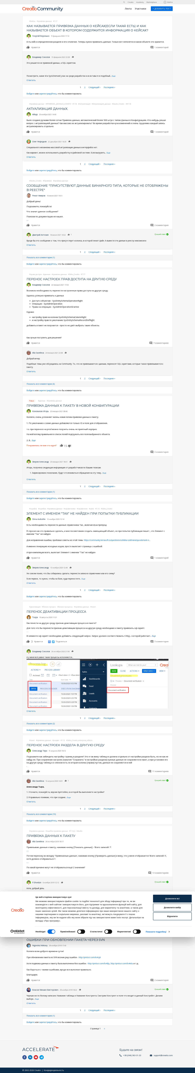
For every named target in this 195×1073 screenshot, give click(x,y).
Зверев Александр (40, 461)
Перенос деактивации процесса (59, 611)
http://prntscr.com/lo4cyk (91, 956)
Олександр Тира (39, 750)
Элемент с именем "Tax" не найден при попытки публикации (88, 513)
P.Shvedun (36, 882)
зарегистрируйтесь (49, 93)
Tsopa (35, 617)
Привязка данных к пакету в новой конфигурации (77, 405)
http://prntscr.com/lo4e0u (125, 963)
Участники (140, 8)
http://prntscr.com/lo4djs (99, 963)
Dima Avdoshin (39, 519)
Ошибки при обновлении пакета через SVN (69, 939)
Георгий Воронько (40, 36)
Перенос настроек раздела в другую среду (69, 745)
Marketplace (152, 2)
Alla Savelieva (38, 352)
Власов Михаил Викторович (45, 989)
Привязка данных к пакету (53, 835)
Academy (140, 2)
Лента (128, 8)
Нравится (28, 47)
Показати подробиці (156, 1068)
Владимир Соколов (41, 57)
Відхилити (172, 1052)
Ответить (31, 80)
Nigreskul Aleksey (40, 945)
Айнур (35, 114)
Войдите (31, 93)
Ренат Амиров (38, 195)
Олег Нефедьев (39, 141)
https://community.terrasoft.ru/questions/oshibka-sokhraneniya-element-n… (119, 540)
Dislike (69, 446)
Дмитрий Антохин (40, 234)
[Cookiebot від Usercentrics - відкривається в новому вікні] (17, 1068)
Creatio (131, 2)
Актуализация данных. (50, 109)
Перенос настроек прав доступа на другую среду (76, 279)
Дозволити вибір (172, 1043)
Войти (170, 2)
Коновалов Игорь (40, 411)
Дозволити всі (172, 1034)
